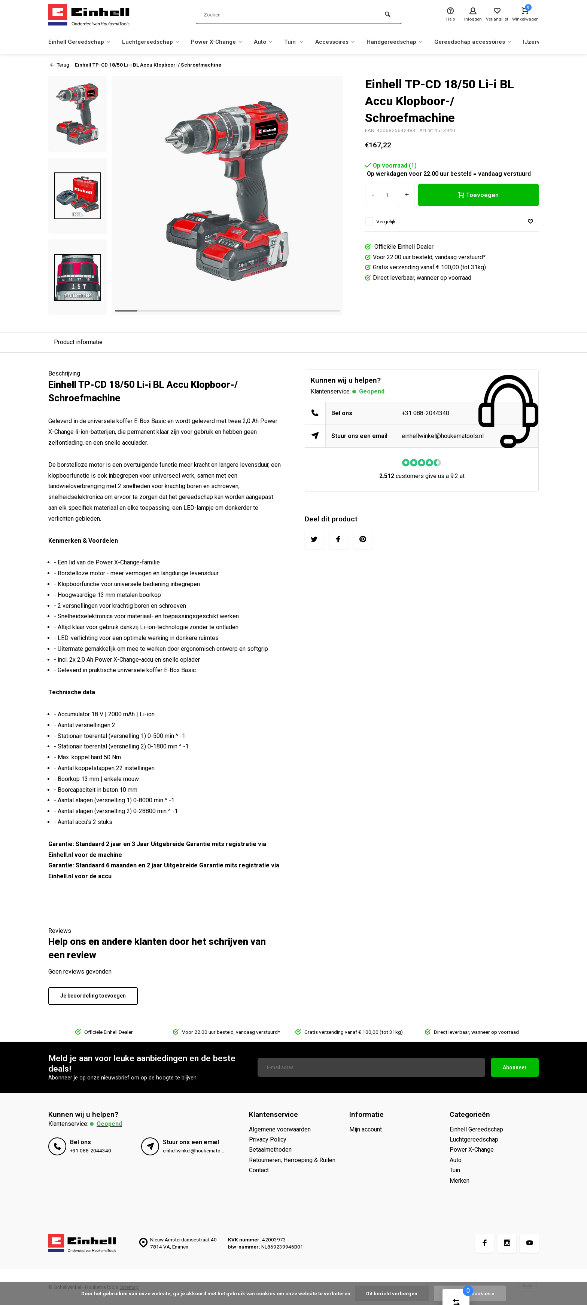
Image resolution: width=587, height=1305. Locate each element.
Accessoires (345, 41)
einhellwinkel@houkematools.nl (443, 435)
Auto (271, 41)
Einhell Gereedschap (80, 41)
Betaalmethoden (270, 1149)
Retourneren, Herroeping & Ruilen (292, 1160)
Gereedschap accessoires (489, 41)
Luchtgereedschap (154, 41)
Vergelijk (386, 221)
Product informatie (78, 342)
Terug (59, 65)
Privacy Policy (267, 1139)
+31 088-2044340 (425, 413)
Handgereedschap (407, 41)
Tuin (303, 41)
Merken (459, 1180)
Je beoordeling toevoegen (93, 996)
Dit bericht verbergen (391, 1293)
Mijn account (365, 1129)
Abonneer (515, 1067)
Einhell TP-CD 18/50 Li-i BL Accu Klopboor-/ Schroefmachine (148, 65)
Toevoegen (478, 195)
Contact (259, 1170)
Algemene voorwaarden (280, 1129)
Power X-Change (223, 41)
